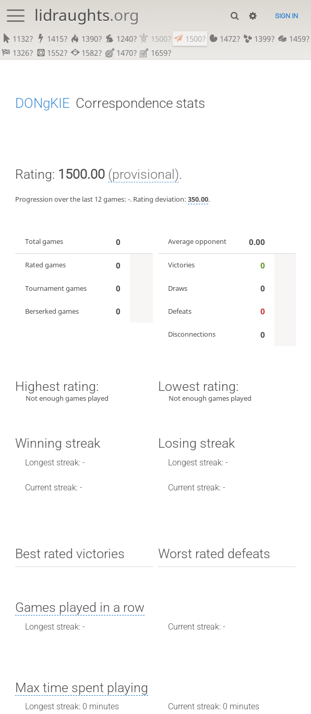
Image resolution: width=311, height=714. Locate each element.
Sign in (286, 16)
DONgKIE (42, 105)
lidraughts (86, 15)
